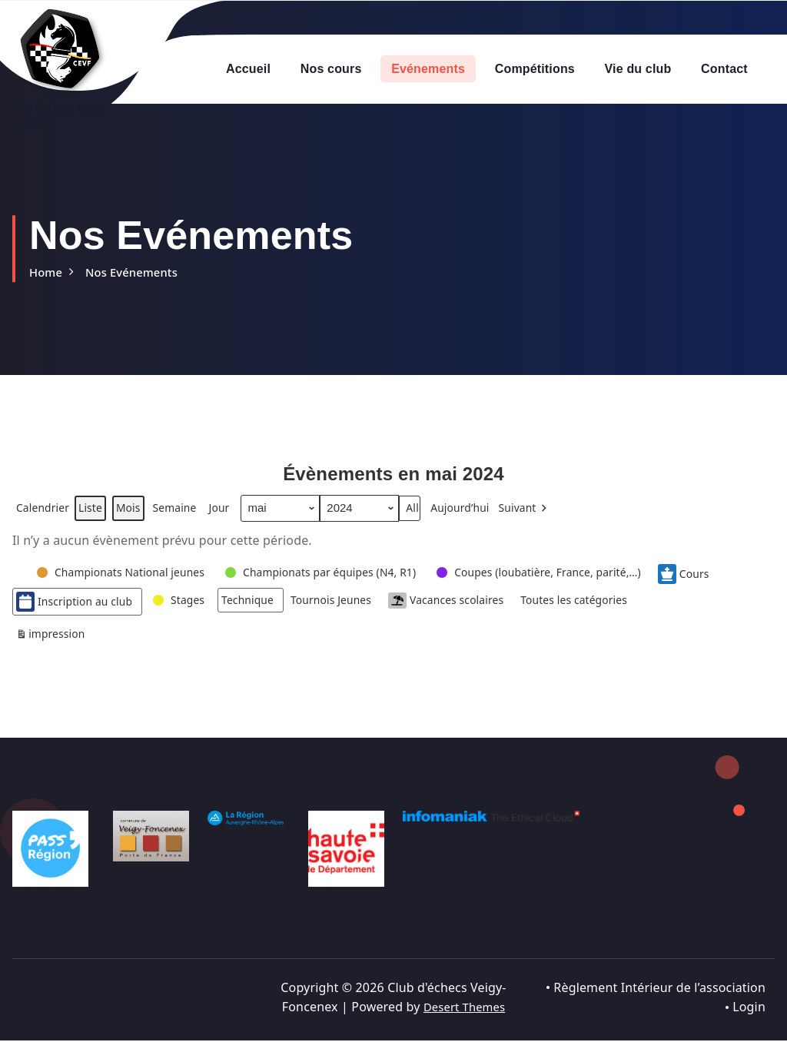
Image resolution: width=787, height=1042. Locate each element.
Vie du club (638, 68)
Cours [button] (729, 579)
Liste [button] (95, 516)
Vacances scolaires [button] (473, 606)
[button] (548, 513)
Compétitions (535, 68)
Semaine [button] (185, 513)
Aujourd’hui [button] (479, 513)
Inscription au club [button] (78, 606)
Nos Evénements (138, 272)
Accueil (248, 68)
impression (53, 642)
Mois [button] (136, 513)
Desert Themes (464, 1008)
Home (47, 272)
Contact (724, 68)
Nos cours (331, 68)
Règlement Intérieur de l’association (659, 989)
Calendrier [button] (44, 516)
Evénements (428, 68)
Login (748, 1008)
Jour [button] (232, 513)
